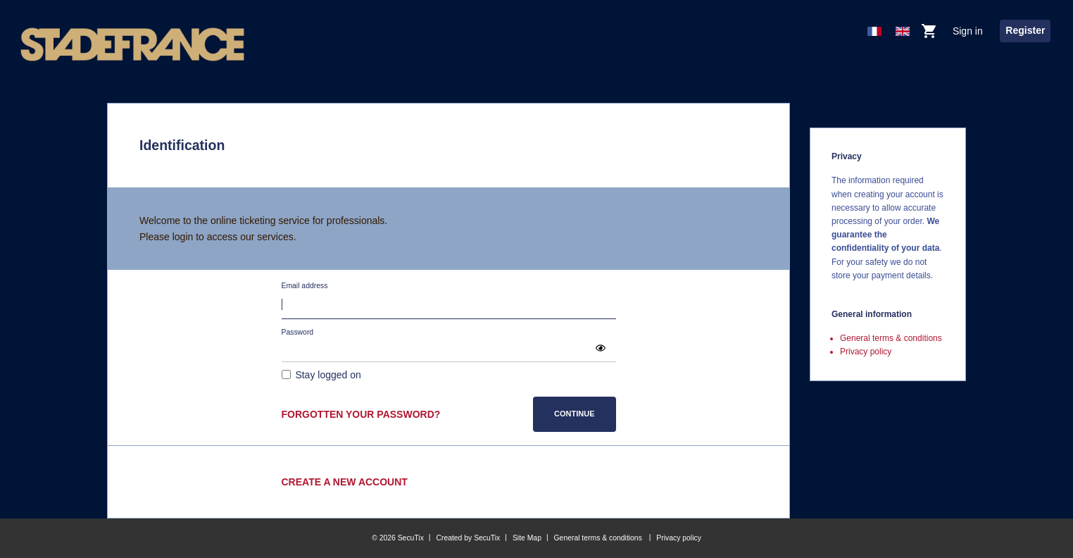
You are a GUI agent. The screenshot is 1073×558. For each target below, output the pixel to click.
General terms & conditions (891, 338)
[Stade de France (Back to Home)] (132, 44)
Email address (305, 286)
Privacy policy (865, 351)
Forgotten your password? (361, 414)
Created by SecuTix (468, 538)
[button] (600, 348)
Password (298, 332)
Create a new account (345, 482)
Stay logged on (327, 374)
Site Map (527, 538)
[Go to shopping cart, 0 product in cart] (929, 34)
